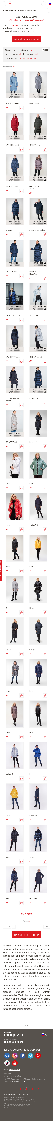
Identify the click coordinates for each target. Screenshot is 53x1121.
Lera (8, 484)
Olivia (8, 650)
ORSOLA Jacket (13, 315)
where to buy (28, 31)
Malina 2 (9, 774)
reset (45, 50)
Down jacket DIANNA (34, 273)
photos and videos (23, 28)
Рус (47, 1034)
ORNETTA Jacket (37, 230)
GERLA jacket (35, 357)
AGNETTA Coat (13, 442)
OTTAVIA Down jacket (12, 399)
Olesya (32, 650)
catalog (14, 25)
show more (26, 914)
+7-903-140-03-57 (19, 1082)
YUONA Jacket (12, 103)
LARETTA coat (12, 145)
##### (17, 97)
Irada (8, 567)
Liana (31, 774)
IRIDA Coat (11, 230)
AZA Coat (33, 315)
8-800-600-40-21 (13, 1042)
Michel (32, 691)
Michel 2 (33, 442)
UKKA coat (34, 103)
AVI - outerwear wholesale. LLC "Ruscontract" (26, 20)
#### (41, 97)
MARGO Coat (12, 186)
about (5, 25)
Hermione (33, 898)
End (46, 927)
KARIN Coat (34, 398)
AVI (7, 108)
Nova (31, 608)
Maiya (32, 732)
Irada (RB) (34, 525)
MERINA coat (12, 272)
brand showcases (27, 10)
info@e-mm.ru (14, 1070)
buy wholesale (9, 10)
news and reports (11, 31)
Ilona (31, 857)
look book (7, 28)
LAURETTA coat (13, 357)
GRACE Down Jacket (35, 187)
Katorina (33, 815)
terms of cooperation (30, 25)
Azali (8, 608)
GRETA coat (34, 145)
